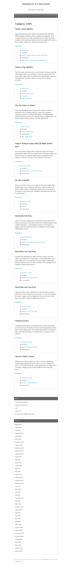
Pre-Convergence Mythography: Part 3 (25, 414)
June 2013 (18, 486)
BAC (27, 170)
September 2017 (19, 454)
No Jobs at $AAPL (22, 180)
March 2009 (18, 524)
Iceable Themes (19, 561)
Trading (38, 55)
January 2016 (18, 465)
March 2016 (18, 462)
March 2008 (18, 545)
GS (30, 311)
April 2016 (17, 459)
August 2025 (18, 427)
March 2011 (18, 504)
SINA (34, 242)
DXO (27, 242)
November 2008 (19, 536)
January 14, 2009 (26, 201)
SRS (36, 311)
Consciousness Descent (21, 402)
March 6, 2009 (25, 126)
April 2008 (17, 542)
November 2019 (19, 442)
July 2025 (17, 430)
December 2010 (19, 507)
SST (35, 170)
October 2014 (18, 474)
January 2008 (18, 551)
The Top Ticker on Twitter (25, 105)
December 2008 (19, 533)
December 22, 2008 (27, 237)
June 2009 (18, 515)
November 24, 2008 (27, 377)
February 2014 (19, 477)
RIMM (33, 382)
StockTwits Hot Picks (23, 216)
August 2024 (18, 436)
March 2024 (18, 439)
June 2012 (18, 492)
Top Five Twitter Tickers (24, 356)
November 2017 (19, 451)
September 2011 (19, 498)
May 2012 (17, 495)
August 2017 (18, 456)
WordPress (45, 559)
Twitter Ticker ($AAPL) (24, 29)
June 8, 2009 (25, 50)
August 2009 (18, 509)
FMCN (31, 242)
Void (16, 408)
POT (34, 277)
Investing (33, 55)
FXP (27, 311)
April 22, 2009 (25, 88)
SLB (38, 242)
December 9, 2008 (26, 272)
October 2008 (18, 539)
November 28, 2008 (27, 342)
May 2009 (17, 518)
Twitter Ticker (44, 55)
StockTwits (39, 170)
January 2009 (18, 530)
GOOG (30, 277)
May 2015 (17, 468)
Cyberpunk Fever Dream (21, 405)
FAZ (32, 170)
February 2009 (19, 527)
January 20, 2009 (26, 165)
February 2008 (19, 548)
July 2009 (17, 512)
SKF (37, 277)
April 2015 (17, 471)
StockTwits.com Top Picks (25, 251)
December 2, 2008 (26, 306)
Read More (18, 46)
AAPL (24, 55)
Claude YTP (18, 411)
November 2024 (19, 433)
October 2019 (18, 445)
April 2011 (17, 501)
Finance (28, 55)
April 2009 (17, 521)
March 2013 (18, 489)
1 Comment (25, 96)
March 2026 (18, 424)
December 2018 (19, 448)
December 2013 (19, 480)
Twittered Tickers (22, 321)
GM (27, 277)
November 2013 (19, 483)
